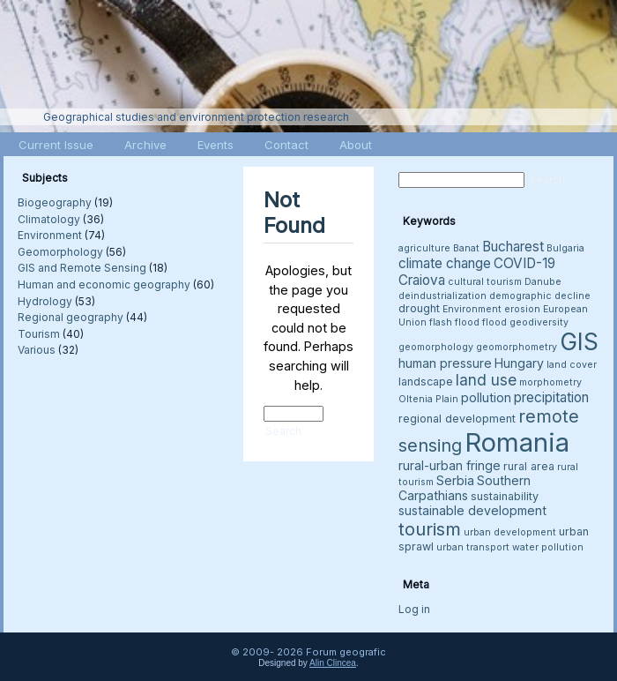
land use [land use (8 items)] (486, 379)
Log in (414, 609)
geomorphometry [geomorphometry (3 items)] (516, 347)
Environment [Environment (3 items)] (472, 309)
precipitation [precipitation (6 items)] (551, 397)
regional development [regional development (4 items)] (457, 418)
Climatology (49, 219)
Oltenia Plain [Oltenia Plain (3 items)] (428, 399)
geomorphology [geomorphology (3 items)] (435, 347)
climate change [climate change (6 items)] (444, 263)
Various (37, 349)
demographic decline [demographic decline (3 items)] (540, 296)
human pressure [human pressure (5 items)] (445, 362)
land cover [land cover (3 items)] (571, 364)
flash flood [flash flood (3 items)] (454, 322)
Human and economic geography (104, 284)
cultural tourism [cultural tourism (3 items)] (485, 282)
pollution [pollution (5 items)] (486, 397)
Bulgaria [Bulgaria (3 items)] (565, 248)
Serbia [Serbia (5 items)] (455, 480)
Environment (50, 235)
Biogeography (55, 202)
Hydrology (45, 301)
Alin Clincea (332, 663)
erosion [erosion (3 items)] (522, 309)
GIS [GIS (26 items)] (579, 341)
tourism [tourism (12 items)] (429, 529)
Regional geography (70, 317)
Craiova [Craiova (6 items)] (421, 280)
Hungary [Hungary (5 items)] (519, 362)
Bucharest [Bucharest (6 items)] (513, 246)
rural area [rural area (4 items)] (528, 466)
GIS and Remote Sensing (82, 267)
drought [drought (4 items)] (419, 308)
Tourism (39, 333)
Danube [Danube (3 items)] (542, 282)
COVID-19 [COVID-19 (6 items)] (524, 263)
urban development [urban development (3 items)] (510, 532)
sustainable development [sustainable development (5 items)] (472, 510)
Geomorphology (60, 251)
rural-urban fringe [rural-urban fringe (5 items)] (449, 465)
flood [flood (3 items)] (494, 322)
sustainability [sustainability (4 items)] (505, 496)
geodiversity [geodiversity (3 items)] (539, 322)
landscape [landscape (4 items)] (425, 381)
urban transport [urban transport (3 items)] (472, 547)
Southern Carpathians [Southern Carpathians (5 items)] (464, 488)
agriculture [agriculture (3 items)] (424, 248)
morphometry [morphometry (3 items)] (550, 382)
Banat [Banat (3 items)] (466, 248)
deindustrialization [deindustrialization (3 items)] (442, 296)
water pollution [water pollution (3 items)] (548, 547)
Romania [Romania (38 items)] (517, 442)
